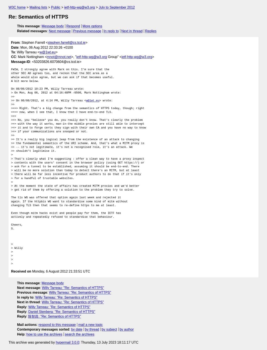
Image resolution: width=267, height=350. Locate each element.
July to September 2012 (117, 7)
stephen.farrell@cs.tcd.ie (66, 42)
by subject (109, 329)
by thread (92, 329)
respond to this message (57, 325)
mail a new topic (90, 325)
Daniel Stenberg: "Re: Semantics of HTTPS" (61, 312)
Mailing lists (38, 7)
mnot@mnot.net (59, 57)
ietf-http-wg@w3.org (79, 7)
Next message (60, 31)
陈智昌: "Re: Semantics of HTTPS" (54, 316)
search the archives (80, 334)
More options (92, 26)
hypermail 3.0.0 (67, 342)
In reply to (111, 31)
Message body (53, 26)
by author (127, 329)
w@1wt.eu (47, 52)
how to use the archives (44, 334)
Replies (150, 31)
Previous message (87, 31)
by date (76, 329)
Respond (73, 26)
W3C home (17, 7)
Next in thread (132, 31)
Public (55, 7)
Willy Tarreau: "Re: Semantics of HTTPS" (73, 288)
